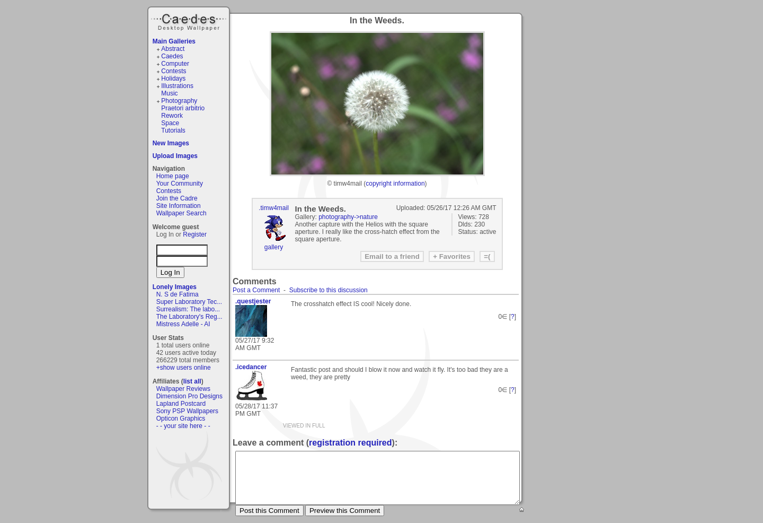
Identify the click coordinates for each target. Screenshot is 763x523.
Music (169, 93)
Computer (175, 63)
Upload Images (175, 156)
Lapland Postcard (181, 403)
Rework (172, 115)
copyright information (395, 183)
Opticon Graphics (181, 418)
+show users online (183, 367)
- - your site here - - (183, 426)
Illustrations (177, 86)
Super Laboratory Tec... (189, 302)
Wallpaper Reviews (183, 389)
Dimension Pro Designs (189, 396)
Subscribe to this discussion (328, 290)
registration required (350, 442)
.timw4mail (274, 208)
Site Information (178, 206)
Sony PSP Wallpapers (187, 411)
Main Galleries (174, 41)
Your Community (179, 183)
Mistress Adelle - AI (183, 324)
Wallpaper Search (181, 213)
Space (170, 123)
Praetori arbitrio (183, 108)
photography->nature (348, 217)
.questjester (253, 301)
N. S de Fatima (177, 294)
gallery (273, 247)
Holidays (173, 78)
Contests (173, 71)
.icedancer (251, 367)
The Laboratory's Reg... (189, 316)
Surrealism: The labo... (188, 309)
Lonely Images (175, 287)
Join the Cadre (177, 198)
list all (192, 381)
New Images (171, 143)
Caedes (190, 21)
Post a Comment (256, 290)
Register (195, 234)
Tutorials (173, 130)
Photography (179, 100)
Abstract (172, 49)
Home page (172, 176)
